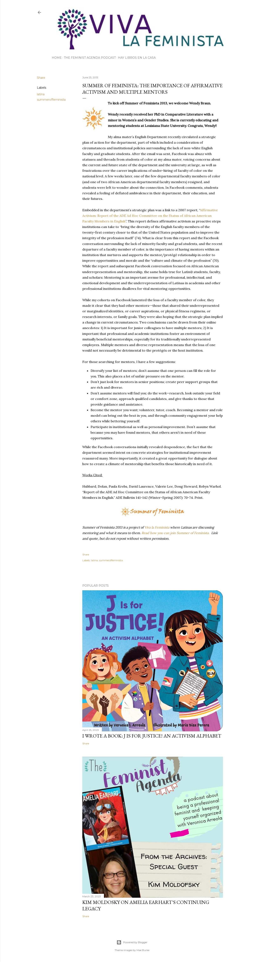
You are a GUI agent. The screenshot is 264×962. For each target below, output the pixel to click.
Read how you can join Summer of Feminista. (175, 533)
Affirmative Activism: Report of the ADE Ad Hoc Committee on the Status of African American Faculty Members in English (150, 215)
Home (57, 58)
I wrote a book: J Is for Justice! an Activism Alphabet (151, 736)
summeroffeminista (51, 99)
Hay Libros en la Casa (137, 58)
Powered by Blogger (132, 942)
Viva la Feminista (156, 527)
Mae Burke (143, 950)
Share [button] (41, 78)
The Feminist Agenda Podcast (90, 58)
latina (41, 94)
